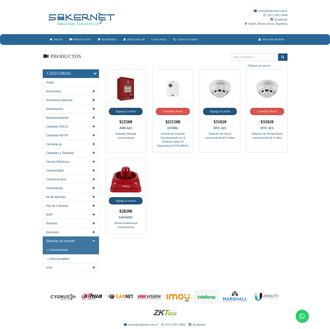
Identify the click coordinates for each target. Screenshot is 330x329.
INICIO (56, 39)
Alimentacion (71, 109)
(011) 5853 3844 (275, 15)
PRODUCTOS (80, 39)
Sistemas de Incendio (71, 241)
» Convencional (57, 249)
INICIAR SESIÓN (271, 39)
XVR (71, 267)
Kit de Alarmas (71, 197)
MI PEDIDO (106, 39)
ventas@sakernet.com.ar (270, 10)
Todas (50, 82)
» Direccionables (58, 258)
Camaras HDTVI (71, 135)
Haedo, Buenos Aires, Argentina (265, 23)
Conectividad (71, 170)
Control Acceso (71, 179)
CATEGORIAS (59, 73)
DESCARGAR (134, 39)
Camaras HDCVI (71, 126)
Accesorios (71, 91)
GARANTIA (159, 39)
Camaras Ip (71, 144)
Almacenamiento (71, 118)
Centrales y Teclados (71, 153)
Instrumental (71, 188)
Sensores (71, 232)
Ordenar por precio (259, 65)
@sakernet (278, 19)
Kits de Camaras (71, 206)
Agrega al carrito (126, 111)
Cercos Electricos (71, 162)
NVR (71, 214)
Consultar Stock (172, 111)
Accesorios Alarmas (71, 100)
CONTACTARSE (185, 39)
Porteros (71, 223)
